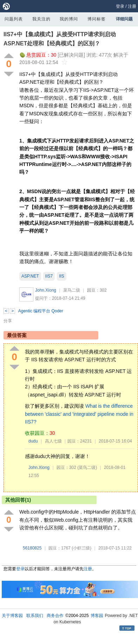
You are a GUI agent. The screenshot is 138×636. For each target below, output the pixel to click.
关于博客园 (12, 615)
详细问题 (124, 19)
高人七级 (53, 441)
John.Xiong (45, 290)
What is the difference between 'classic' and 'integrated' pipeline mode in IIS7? (79, 414)
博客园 (97, 615)
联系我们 (34, 615)
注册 (132, 6)
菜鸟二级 (71, 290)
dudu (33, 441)
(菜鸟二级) (87, 467)
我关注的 (41, 19)
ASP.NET (30, 276)
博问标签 (96, 19)
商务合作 (55, 615)
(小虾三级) (81, 548)
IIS (61, 276)
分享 (8, 320)
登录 (120, 6)
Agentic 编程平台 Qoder (40, 311)
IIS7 (49, 276)
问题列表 (14, 19)
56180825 (32, 548)
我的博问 (69, 19)
